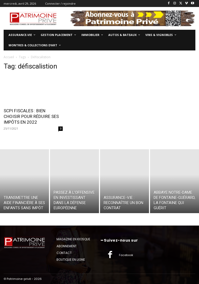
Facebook (126, 255)
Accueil (9, 57)
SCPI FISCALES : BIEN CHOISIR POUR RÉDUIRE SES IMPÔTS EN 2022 (31, 116)
